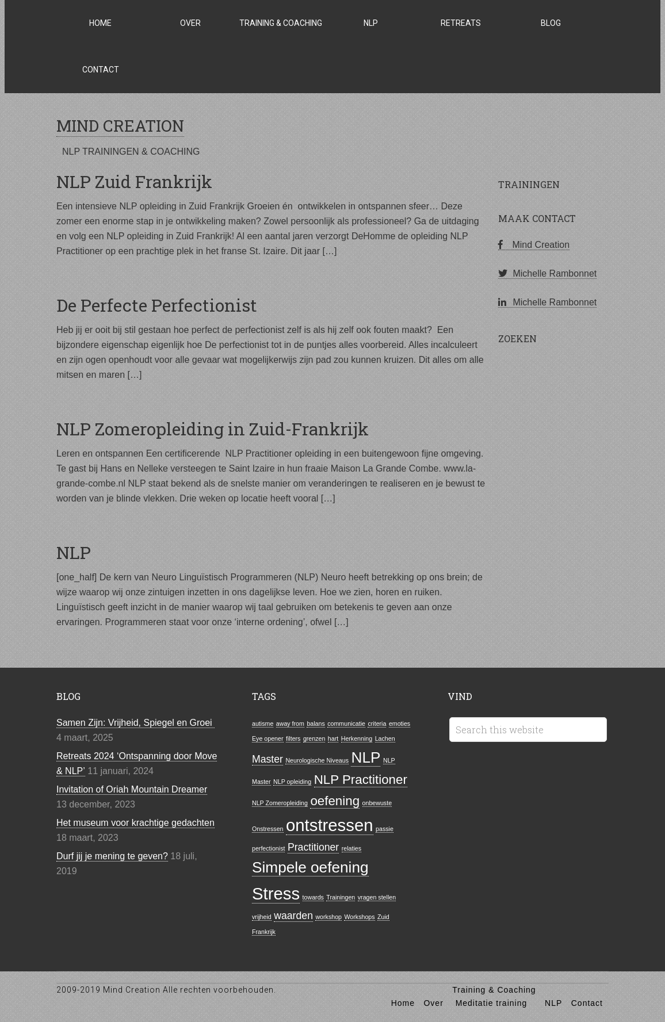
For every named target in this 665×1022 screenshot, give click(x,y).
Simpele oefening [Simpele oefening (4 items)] (310, 867)
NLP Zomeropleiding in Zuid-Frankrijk (212, 429)
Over (433, 1003)
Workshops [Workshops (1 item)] (359, 916)
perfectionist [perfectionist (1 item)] (268, 848)
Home (403, 1003)
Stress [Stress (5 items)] (276, 893)
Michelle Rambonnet (547, 273)
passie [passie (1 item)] (384, 828)
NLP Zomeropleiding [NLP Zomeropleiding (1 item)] (280, 802)
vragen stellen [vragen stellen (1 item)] (377, 897)
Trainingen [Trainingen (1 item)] (340, 897)
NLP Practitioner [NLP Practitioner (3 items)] (360, 779)
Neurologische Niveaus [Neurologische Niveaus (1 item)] (317, 760)
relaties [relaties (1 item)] (351, 848)
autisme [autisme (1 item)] (262, 723)
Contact (587, 1003)
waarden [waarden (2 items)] (293, 915)
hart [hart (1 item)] (333, 738)
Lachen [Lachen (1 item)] (385, 738)
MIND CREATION (120, 125)
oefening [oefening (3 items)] (335, 801)
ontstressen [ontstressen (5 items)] (329, 825)
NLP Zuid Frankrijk (134, 181)
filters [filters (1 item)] (293, 738)
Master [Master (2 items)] (267, 759)
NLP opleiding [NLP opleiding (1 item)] (292, 781)
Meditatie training (492, 1003)
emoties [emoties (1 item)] (399, 723)
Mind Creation (534, 245)
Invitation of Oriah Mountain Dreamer (131, 789)
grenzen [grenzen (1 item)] (314, 738)
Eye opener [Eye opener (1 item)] (268, 738)
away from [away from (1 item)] (290, 723)
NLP (73, 552)
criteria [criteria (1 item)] (377, 723)
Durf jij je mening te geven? (112, 856)
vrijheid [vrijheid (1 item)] (262, 916)
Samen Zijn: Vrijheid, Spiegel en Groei (135, 723)
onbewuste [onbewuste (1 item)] (377, 802)
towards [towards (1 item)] (313, 897)
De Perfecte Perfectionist (156, 305)
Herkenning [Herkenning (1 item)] (357, 738)
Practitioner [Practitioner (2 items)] (313, 847)
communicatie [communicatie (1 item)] (346, 723)
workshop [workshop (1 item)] (328, 916)
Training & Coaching (494, 989)
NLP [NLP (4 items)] (365, 757)
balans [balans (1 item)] (315, 723)
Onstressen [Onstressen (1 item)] (268, 828)
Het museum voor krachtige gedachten (135, 823)
